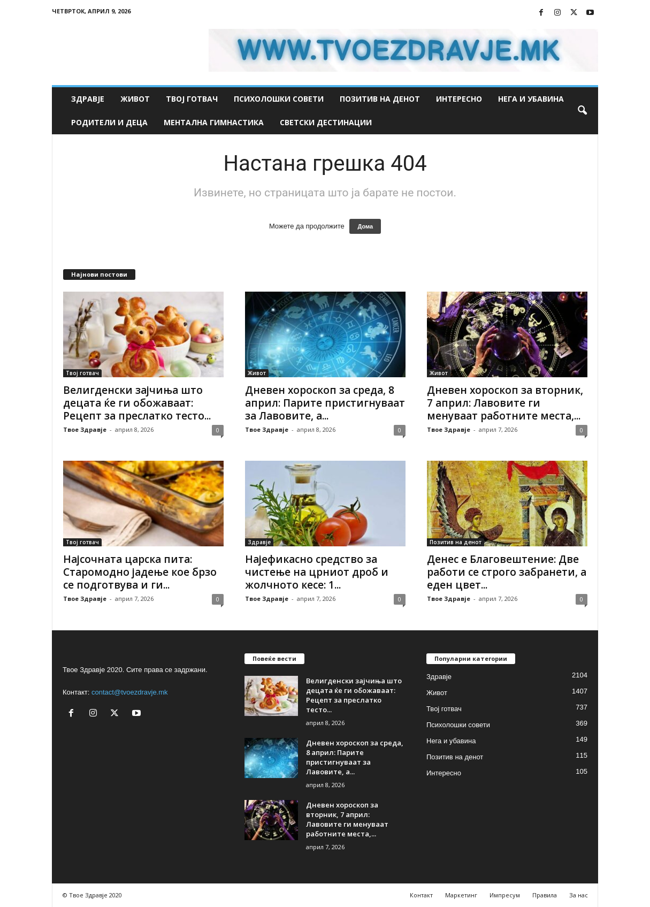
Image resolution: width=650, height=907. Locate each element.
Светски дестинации (326, 122)
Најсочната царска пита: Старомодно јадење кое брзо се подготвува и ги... (140, 572)
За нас (578, 895)
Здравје (87, 99)
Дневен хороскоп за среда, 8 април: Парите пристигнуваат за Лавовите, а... (325, 403)
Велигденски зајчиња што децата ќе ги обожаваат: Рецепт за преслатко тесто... (137, 403)
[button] (582, 111)
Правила (544, 895)
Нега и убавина (531, 99)
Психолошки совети (279, 99)
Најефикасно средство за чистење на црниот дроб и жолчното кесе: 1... (316, 572)
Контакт (421, 895)
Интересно (459, 99)
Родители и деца (109, 122)
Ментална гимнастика (214, 122)
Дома (365, 226)
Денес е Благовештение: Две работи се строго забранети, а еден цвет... (506, 572)
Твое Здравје (84, 429)
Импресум (505, 895)
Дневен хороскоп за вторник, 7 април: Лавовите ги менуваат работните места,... (505, 403)
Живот (135, 99)
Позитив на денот (380, 99)
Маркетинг (461, 895)
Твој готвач (192, 99)
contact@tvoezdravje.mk (129, 692)
